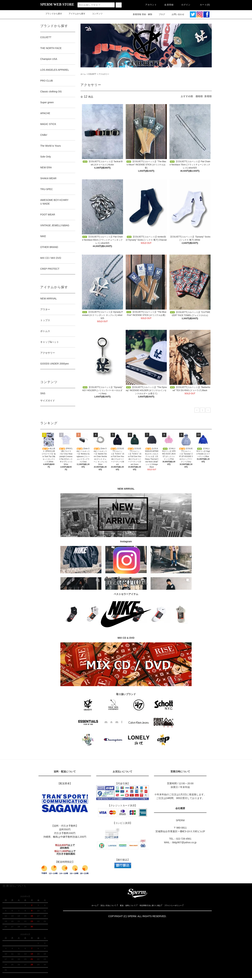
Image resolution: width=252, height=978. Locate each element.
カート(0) (203, 4)
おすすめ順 (187, 96)
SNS (42, 393)
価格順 (199, 96)
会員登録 (167, 4)
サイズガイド (47, 400)
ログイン (184, 4)
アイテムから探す (74, 13)
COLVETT (92, 74)
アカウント (149, 4)
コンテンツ (95, 13)
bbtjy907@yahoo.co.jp (184, 842)
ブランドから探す (51, 13)
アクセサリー (104, 74)
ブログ (160, 14)
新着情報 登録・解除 (140, 14)
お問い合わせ (177, 14)
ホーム (83, 74)
